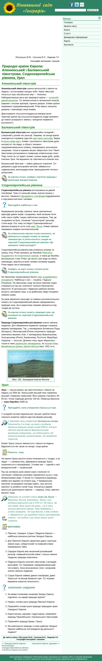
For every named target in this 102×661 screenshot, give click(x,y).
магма (49, 475)
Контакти (68, 44)
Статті (67, 33)
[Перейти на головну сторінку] (27, 8)
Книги (67, 29)
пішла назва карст (12, 141)
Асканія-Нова (51, 343)
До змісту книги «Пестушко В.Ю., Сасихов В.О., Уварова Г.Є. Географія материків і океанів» (30, 638)
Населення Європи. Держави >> (46, 643)
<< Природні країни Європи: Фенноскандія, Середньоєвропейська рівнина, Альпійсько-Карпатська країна (15, 646)
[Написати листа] (82, 5)
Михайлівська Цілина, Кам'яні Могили (20, 346)
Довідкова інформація (76, 37)
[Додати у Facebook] (71, 5)
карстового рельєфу (43, 138)
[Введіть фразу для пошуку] (70, 10)
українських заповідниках (28, 343)
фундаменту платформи (33, 196)
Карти (67, 41)
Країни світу (70, 26)
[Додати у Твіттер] (77, 5)
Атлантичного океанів (28, 255)
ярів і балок (36, 226)
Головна (68, 22)
